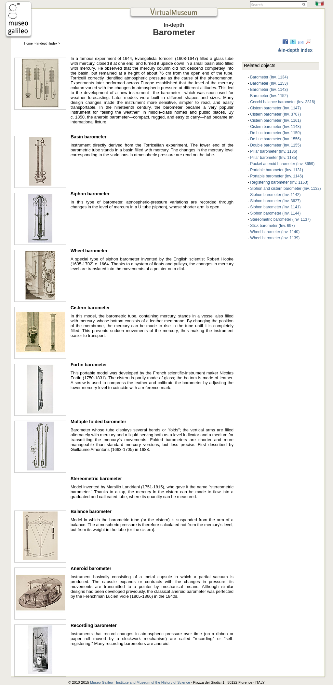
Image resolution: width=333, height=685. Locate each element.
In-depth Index (46, 43)
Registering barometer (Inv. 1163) (279, 182)
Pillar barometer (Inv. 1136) (273, 151)
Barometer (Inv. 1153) (269, 83)
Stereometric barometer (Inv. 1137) (280, 219)
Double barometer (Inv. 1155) (275, 145)
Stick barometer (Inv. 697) (272, 225)
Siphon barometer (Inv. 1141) (275, 207)
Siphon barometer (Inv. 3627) (275, 201)
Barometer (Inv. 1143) (269, 89)
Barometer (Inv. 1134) (269, 77)
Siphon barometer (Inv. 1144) (275, 213)
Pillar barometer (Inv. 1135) (273, 157)
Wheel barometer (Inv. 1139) (275, 238)
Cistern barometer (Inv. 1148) (275, 126)
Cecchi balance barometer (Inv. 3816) (282, 102)
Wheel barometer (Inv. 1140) (275, 232)
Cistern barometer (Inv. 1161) (275, 120)
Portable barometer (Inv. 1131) (276, 170)
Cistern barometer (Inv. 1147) (275, 108)
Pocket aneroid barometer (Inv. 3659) (282, 163)
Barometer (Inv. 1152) (269, 95)
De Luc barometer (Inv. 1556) (275, 139)
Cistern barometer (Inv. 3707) (275, 114)
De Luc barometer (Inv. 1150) (275, 133)
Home (28, 43)
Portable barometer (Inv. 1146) (276, 176)
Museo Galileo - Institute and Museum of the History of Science (140, 682)
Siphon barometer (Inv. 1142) (275, 194)
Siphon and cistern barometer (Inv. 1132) (285, 188)
